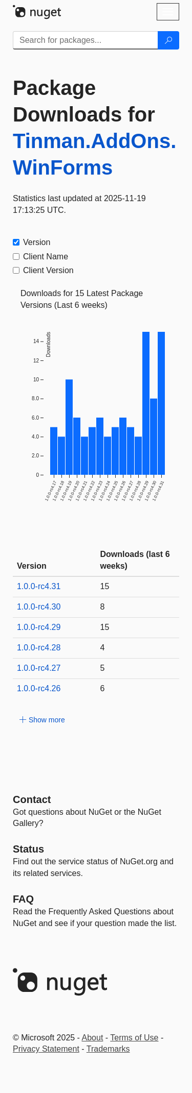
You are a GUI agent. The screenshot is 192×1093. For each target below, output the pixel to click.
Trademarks (108, 1049)
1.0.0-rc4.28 (38, 647)
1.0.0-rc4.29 (38, 627)
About (92, 1037)
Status (28, 849)
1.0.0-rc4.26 (38, 688)
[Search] (168, 40)
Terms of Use (134, 1037)
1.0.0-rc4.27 (38, 668)
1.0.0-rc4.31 (38, 586)
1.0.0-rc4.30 (38, 606)
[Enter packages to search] (85, 40)
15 (105, 586)
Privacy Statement (46, 1049)
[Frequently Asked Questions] (23, 899)
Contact (32, 799)
